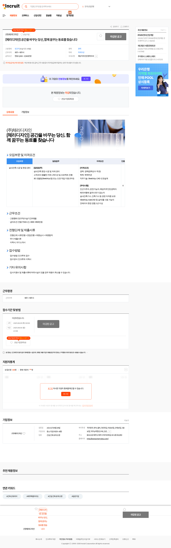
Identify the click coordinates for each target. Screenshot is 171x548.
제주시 (31, 298)
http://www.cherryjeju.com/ (97, 439)
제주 (26, 298)
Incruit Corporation (88, 543)
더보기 (126, 420)
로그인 (50, 388)
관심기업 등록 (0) (18, 342)
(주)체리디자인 (11, 34)
